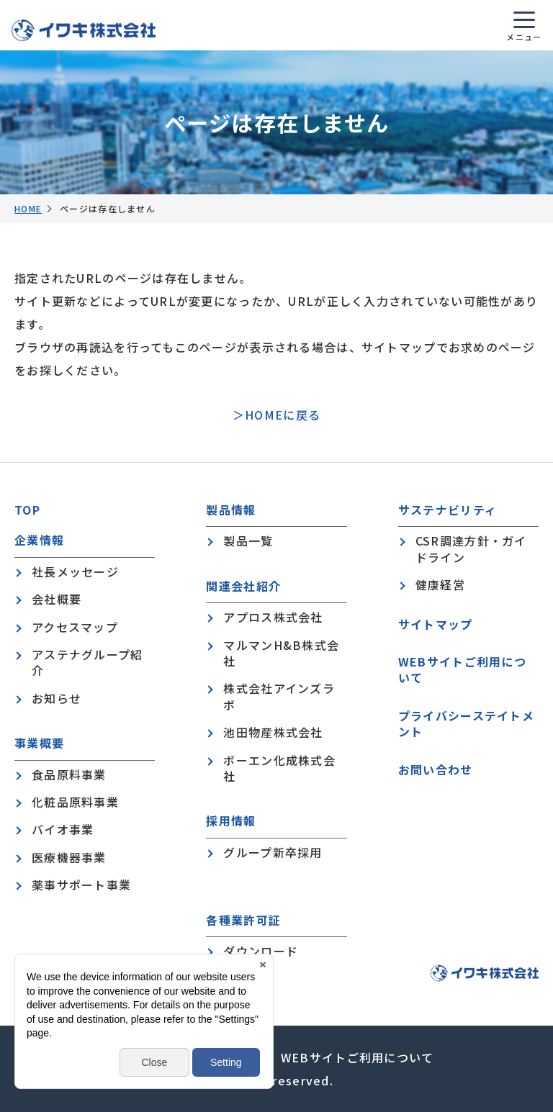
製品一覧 (248, 540)
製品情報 (231, 510)
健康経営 (440, 584)
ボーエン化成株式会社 (279, 768)
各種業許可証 (243, 920)
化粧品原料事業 (75, 802)
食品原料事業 (69, 774)
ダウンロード (260, 951)
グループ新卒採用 (272, 852)
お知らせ (56, 698)
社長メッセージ (75, 571)
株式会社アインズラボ (279, 696)
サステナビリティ (447, 510)
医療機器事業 (69, 857)
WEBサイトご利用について (462, 670)
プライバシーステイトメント (466, 724)
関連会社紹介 (243, 586)
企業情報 (39, 540)
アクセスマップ (75, 627)
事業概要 (39, 743)
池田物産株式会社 (273, 732)
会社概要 (56, 599)
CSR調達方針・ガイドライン (471, 549)
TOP (27, 510)
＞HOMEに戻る (276, 414)
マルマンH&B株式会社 (281, 653)
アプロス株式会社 (273, 617)
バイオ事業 (63, 829)
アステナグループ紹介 (87, 662)
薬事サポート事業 (81, 884)
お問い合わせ (435, 769)
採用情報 (231, 821)
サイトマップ (435, 624)
